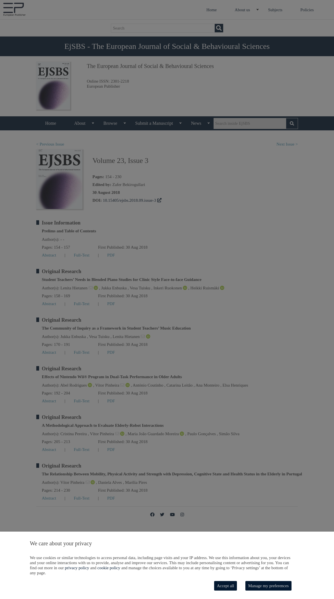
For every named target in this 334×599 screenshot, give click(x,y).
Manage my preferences (268, 586)
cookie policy (108, 568)
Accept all (225, 586)
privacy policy (77, 568)
